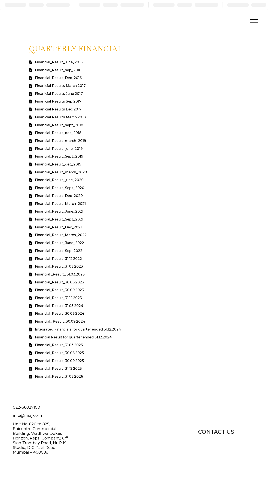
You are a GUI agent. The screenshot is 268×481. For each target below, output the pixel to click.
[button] (216, 431)
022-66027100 (26, 407)
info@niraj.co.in (27, 415)
